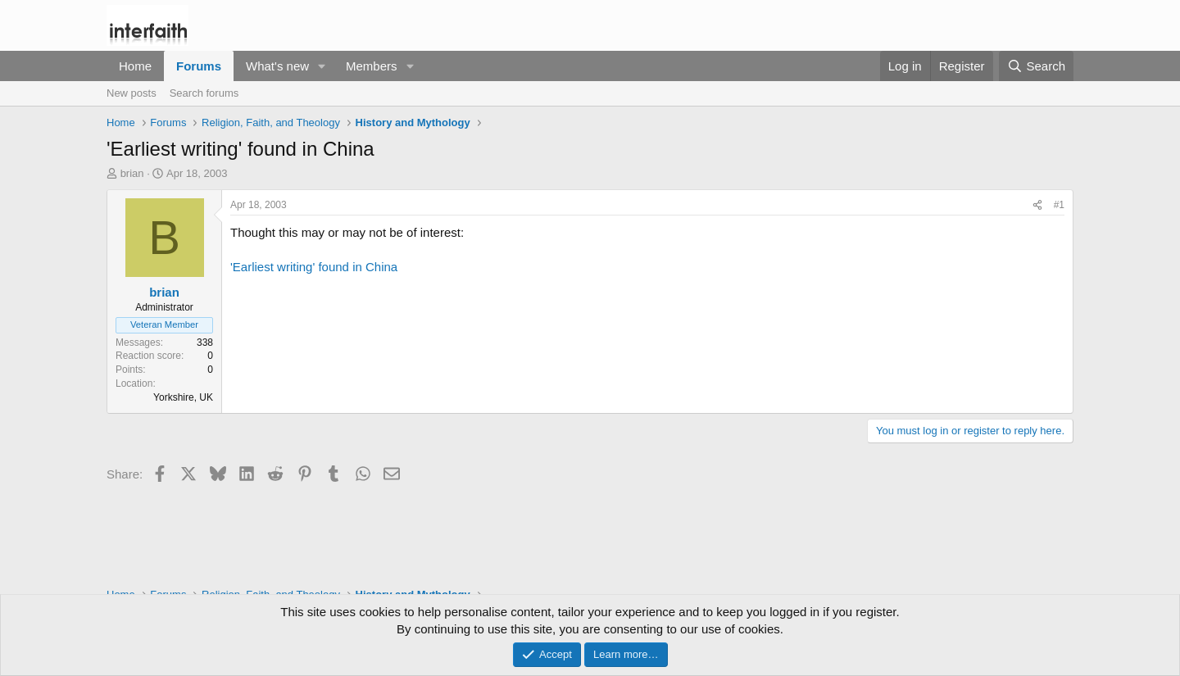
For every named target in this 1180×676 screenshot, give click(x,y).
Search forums (204, 93)
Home (135, 66)
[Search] (1036, 66)
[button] (322, 66)
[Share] (1037, 205)
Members (371, 66)
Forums (198, 66)
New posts (132, 93)
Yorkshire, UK (183, 397)
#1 (1059, 205)
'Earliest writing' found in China (313, 267)
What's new (277, 66)
